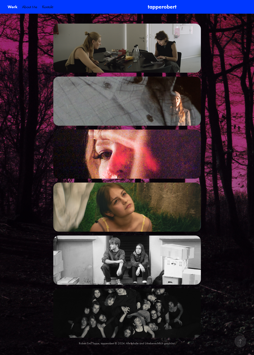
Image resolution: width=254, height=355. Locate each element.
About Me (29, 6)
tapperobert (163, 7)
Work (12, 6)
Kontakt (47, 6)
